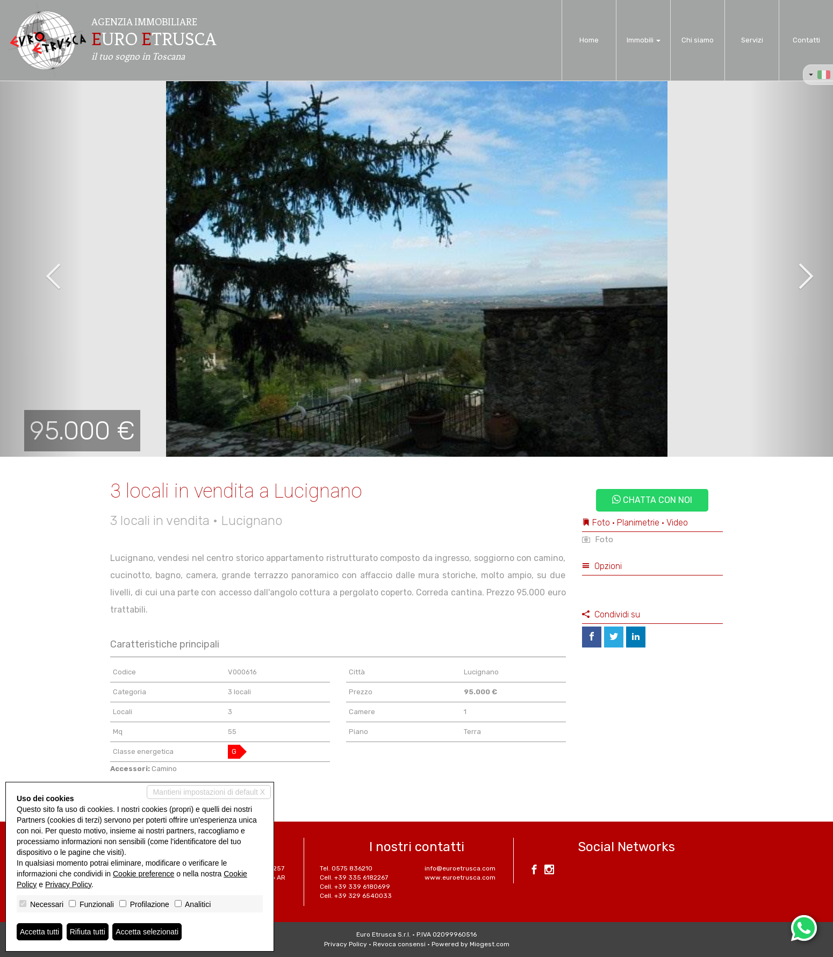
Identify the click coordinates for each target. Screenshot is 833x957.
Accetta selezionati (147, 931)
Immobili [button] (643, 40)
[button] (41, 269)
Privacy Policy (345, 944)
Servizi (752, 40)
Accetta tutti (39, 931)
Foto (597, 539)
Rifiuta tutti (87, 931)
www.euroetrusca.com (460, 877)
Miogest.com (489, 944)
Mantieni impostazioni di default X (209, 792)
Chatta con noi (652, 500)
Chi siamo (697, 40)
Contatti (806, 40)
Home (589, 40)
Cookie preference (143, 873)
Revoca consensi (399, 944)
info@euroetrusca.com (460, 868)
